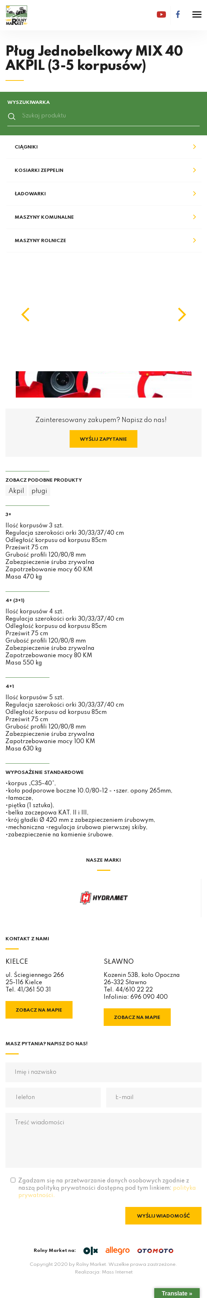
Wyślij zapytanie (103, 439)
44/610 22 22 (134, 990)
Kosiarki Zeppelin (39, 170)
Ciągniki (26, 147)
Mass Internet (117, 1272)
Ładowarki (30, 194)
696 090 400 (149, 997)
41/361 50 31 (34, 990)
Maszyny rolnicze (40, 240)
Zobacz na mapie (39, 1010)
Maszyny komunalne (44, 217)
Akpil (16, 491)
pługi (39, 491)
